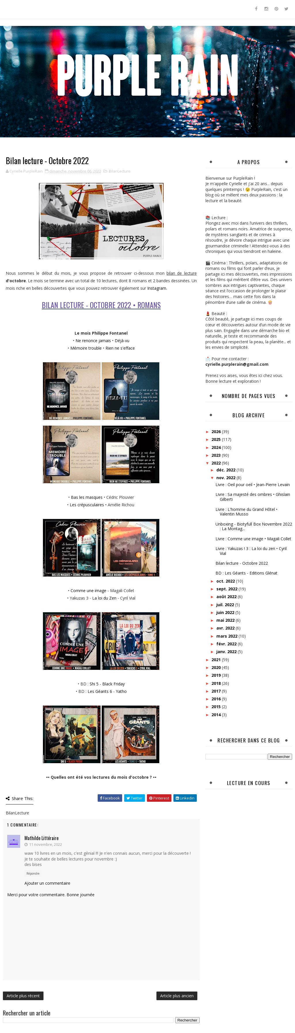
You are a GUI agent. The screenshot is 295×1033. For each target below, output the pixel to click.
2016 (216, 699)
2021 (216, 659)
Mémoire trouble (86, 348)
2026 (216, 431)
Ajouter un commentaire (47, 883)
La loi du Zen (104, 598)
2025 (216, 439)
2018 (216, 683)
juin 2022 (225, 612)
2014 (216, 714)
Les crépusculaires (87, 504)
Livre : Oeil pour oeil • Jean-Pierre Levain (252, 484)
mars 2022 (227, 636)
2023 (216, 455)
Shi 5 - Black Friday (107, 684)
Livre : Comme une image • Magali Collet (253, 538)
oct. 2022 (226, 581)
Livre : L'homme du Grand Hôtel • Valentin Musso (246, 512)
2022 (216, 463)
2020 (216, 667)
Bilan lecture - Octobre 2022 (241, 563)
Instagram (156, 288)
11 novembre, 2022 (45, 844)
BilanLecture (120, 171)
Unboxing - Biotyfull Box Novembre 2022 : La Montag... (253, 526)
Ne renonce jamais (93, 340)
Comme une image (88, 590)
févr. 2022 (227, 644)
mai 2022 (226, 620)
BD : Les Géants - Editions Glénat (246, 573)
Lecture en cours (249, 782)
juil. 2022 (225, 604)
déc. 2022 (226, 470)
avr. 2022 (226, 628)
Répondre (33, 873)
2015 (216, 706)
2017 (216, 691)
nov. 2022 (226, 477)
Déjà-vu (122, 340)
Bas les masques (87, 497)
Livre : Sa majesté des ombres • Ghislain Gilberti (252, 497)
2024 (216, 447)
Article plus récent (23, 995)
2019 (216, 675)
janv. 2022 (227, 651)
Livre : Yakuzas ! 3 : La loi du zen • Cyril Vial (251, 551)
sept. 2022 (227, 589)
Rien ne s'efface (120, 348)
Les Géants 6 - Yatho (107, 691)
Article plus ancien (177, 995)
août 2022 (227, 596)
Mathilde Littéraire (41, 838)
